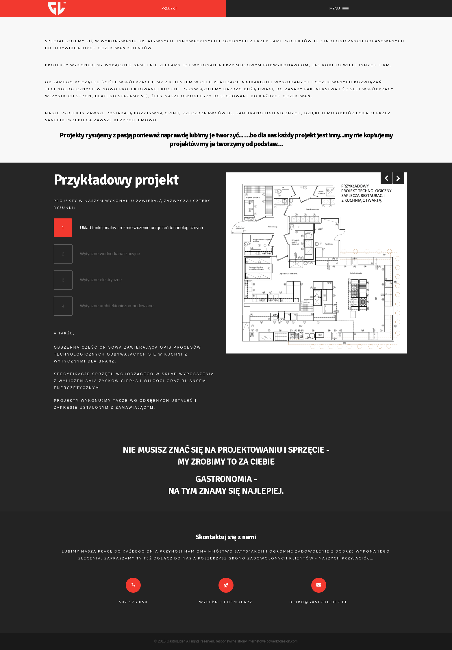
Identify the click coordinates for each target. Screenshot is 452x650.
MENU (334, 8)
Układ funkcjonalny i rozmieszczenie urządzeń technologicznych (141, 224)
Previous (386, 178)
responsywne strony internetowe (241, 641)
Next (398, 178)
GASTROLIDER (56, 8)
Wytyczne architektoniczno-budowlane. (117, 303)
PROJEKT (169, 8)
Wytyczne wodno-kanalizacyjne (110, 250)
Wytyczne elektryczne (101, 276)
